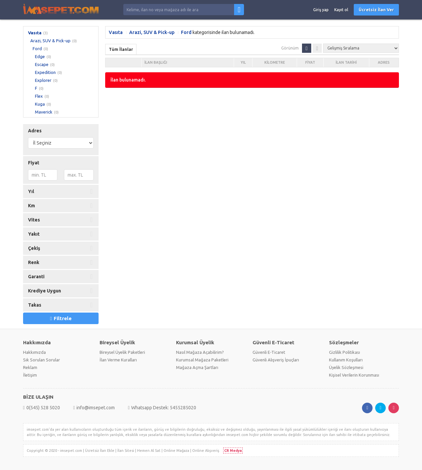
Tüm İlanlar (121, 49)
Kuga (40, 104)
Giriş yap (321, 10)
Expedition (45, 72)
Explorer (43, 80)
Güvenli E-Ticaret (269, 352)
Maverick (43, 112)
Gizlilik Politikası (344, 352)
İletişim (30, 375)
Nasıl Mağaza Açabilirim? (200, 352)
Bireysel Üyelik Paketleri (122, 352)
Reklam (30, 367)
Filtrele (60, 318)
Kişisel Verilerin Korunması (354, 375)
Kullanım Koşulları (346, 359)
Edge (40, 56)
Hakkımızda (34, 352)
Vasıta (35, 32)
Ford (37, 48)
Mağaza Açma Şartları (197, 367)
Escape (41, 64)
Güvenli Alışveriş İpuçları (276, 359)
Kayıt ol (341, 10)
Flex (39, 96)
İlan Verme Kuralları (118, 359)
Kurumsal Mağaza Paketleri (202, 359)
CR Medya (233, 451)
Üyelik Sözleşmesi (346, 367)
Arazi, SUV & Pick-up (50, 40)
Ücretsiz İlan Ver (376, 9)
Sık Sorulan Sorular (41, 359)
